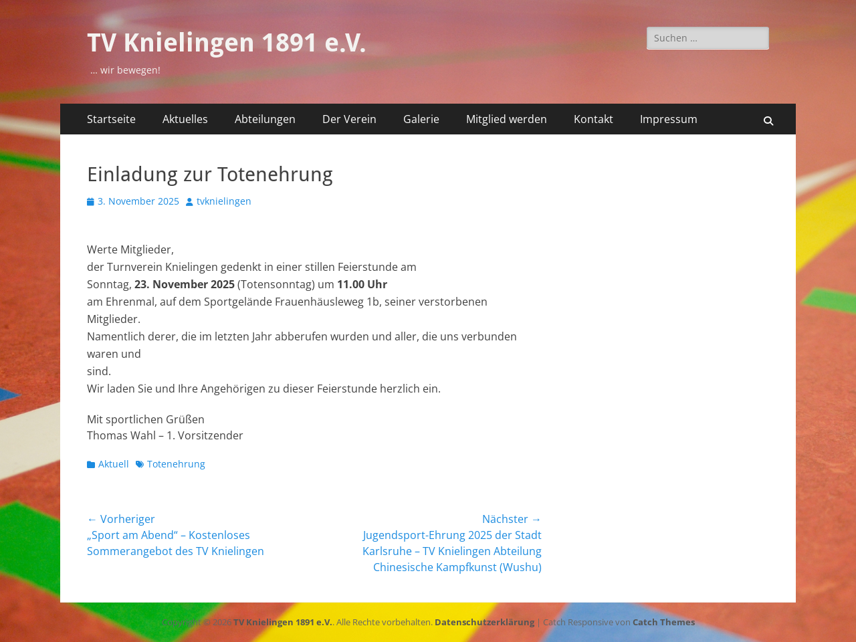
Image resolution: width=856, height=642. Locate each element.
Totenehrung (176, 463)
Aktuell (113, 463)
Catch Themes (664, 622)
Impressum (669, 119)
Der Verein (349, 119)
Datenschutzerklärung (484, 622)
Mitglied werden (506, 119)
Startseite (111, 119)
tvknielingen (224, 201)
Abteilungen (265, 119)
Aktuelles (185, 119)
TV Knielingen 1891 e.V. (226, 43)
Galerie (421, 119)
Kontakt (593, 119)
